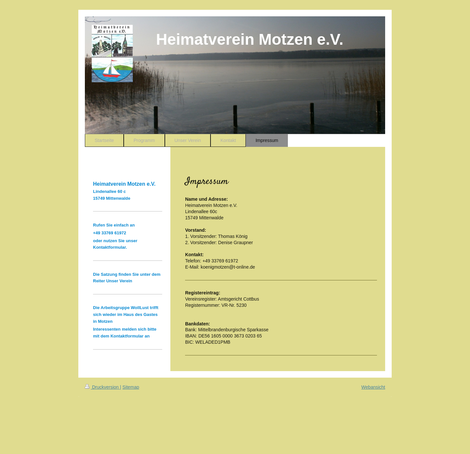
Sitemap (130, 387)
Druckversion (102, 387)
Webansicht (373, 387)
